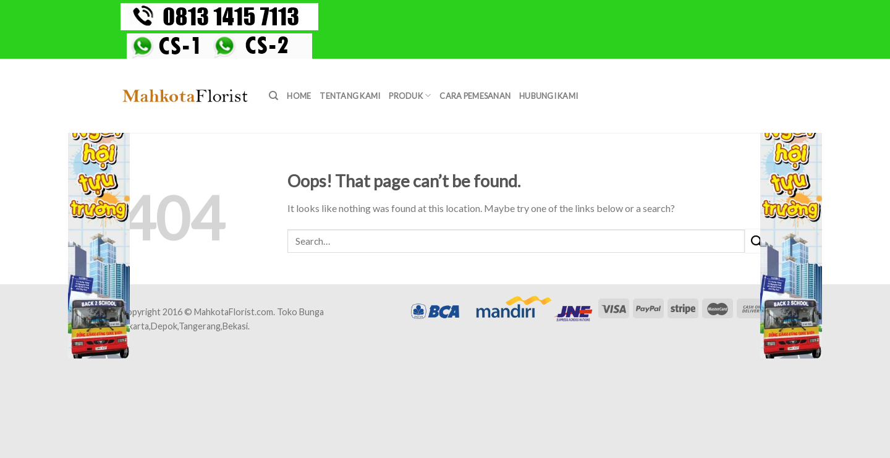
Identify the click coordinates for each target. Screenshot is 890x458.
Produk (410, 95)
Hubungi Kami (548, 96)
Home (299, 96)
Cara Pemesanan (475, 96)
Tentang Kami (350, 96)
